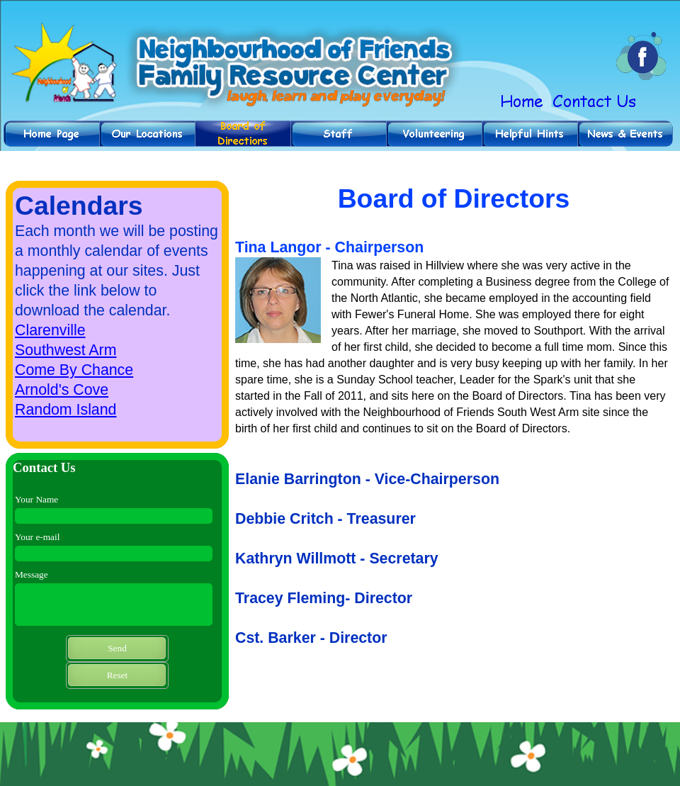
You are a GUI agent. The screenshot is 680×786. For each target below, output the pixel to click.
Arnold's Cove (61, 389)
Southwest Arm (65, 350)
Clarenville (50, 330)
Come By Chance (74, 369)
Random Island (65, 409)
